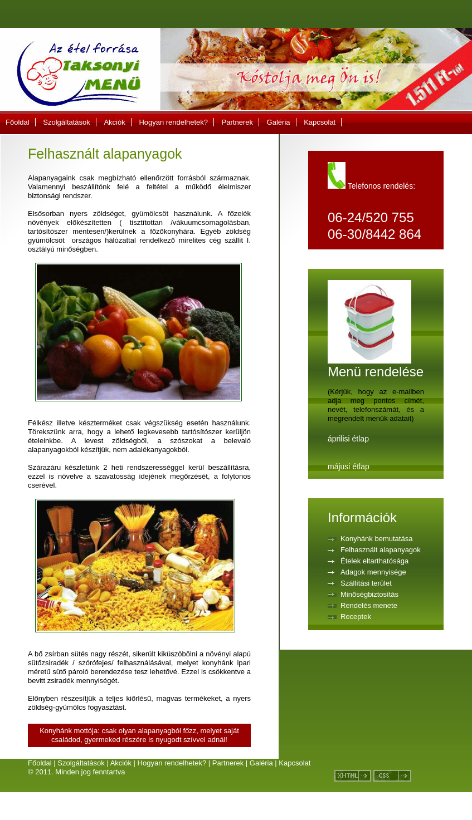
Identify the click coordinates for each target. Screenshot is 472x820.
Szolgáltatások (66, 122)
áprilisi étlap (348, 438)
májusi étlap (348, 466)
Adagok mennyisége (373, 572)
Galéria (278, 122)
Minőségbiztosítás (369, 594)
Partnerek (237, 122)
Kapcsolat (319, 122)
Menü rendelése (376, 365)
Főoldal (18, 122)
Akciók (114, 122)
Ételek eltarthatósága (374, 561)
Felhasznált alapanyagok (380, 550)
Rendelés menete (368, 605)
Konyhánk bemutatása (376, 538)
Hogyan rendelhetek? (173, 122)
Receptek (355, 616)
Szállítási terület (366, 583)
